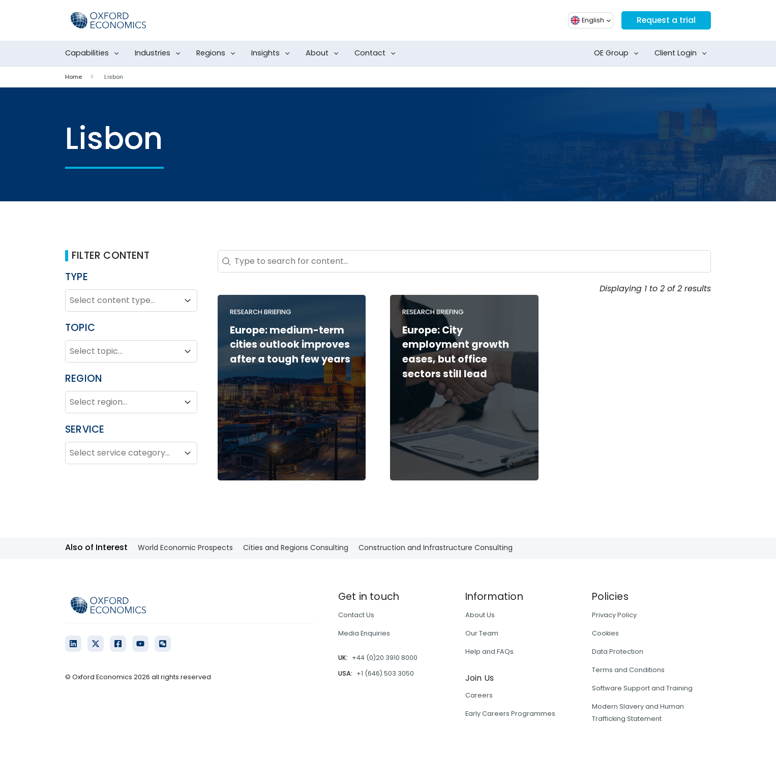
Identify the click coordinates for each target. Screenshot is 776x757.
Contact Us (356, 615)
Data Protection (617, 651)
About (324, 53)
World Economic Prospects (185, 547)
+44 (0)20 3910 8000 (384, 657)
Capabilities (94, 53)
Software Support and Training (642, 688)
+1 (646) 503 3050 (385, 673)
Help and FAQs (489, 651)
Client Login (682, 53)
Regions (218, 53)
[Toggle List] (187, 300)
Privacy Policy (614, 615)
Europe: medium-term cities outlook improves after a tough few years (290, 345)
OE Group (618, 53)
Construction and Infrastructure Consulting (436, 547)
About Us (480, 615)
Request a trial (666, 20)
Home (73, 77)
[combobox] (122, 300)
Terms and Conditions (628, 669)
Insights (272, 53)
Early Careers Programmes (510, 713)
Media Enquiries (364, 633)
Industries (160, 53)
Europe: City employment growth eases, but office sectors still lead (455, 352)
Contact (377, 53)
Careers (479, 695)
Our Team (481, 633)
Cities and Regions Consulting (295, 547)
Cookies (605, 633)
